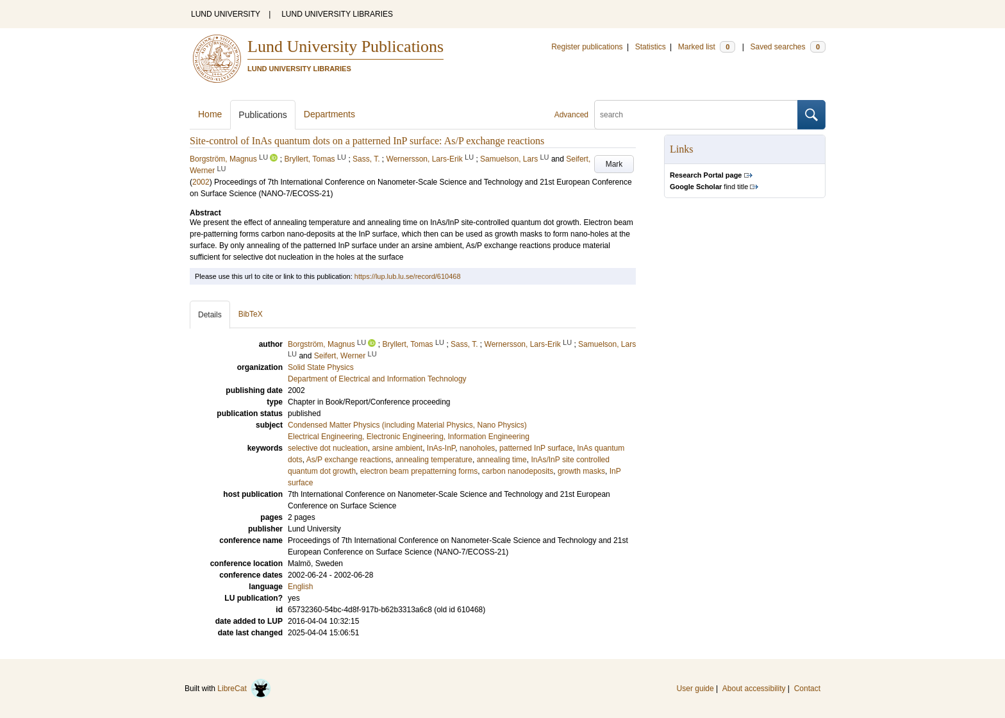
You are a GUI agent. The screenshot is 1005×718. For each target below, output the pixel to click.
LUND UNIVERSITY (225, 14)
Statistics (650, 46)
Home (210, 114)
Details (210, 314)
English (300, 586)
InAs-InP (441, 448)
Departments (329, 114)
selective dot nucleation (328, 448)
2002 (201, 182)
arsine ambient (397, 448)
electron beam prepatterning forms (419, 471)
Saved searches (788, 46)
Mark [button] (614, 164)
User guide (695, 688)
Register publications (586, 46)
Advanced (571, 114)
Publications (262, 115)
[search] (696, 114)
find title (709, 186)
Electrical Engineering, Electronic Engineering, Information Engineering (408, 436)
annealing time (502, 459)
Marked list (706, 46)
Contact (807, 688)
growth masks (581, 471)
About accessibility (754, 688)
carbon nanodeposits (517, 471)
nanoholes (477, 448)
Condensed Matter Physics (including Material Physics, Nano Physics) (407, 425)
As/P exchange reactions (349, 459)
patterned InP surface (536, 448)
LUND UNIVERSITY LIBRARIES (337, 14)
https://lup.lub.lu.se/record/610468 (407, 276)
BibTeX (250, 314)
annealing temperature (433, 459)
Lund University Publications (345, 46)
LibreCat (244, 688)
